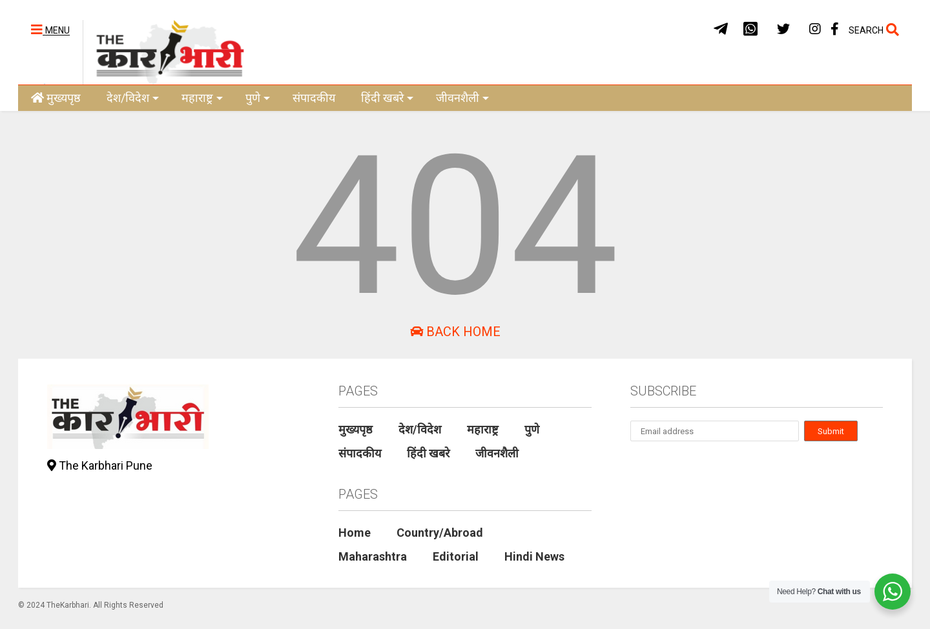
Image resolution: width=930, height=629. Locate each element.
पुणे (257, 98)
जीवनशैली (462, 98)
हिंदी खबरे (387, 98)
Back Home (455, 331)
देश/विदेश (133, 98)
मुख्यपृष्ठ (56, 98)
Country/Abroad (440, 532)
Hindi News (534, 556)
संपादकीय (314, 98)
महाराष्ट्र (202, 98)
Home (354, 532)
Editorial (456, 556)
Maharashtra (372, 556)
